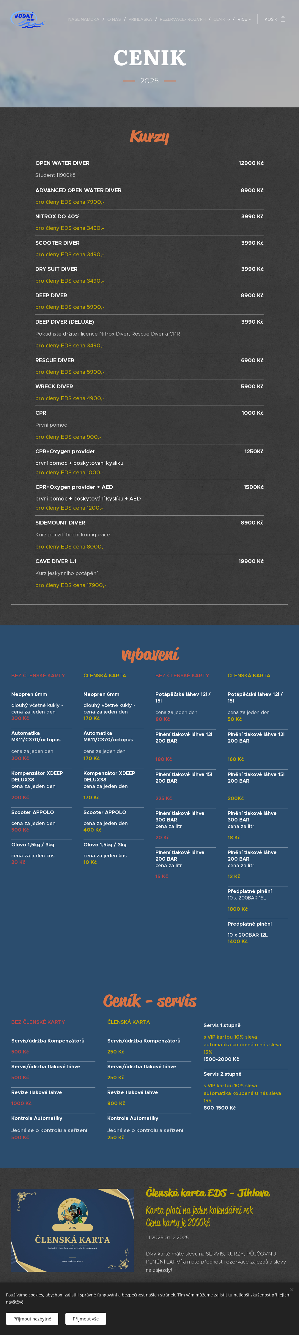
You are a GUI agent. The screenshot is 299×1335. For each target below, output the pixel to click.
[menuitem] (85, 19)
